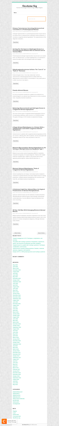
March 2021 (16, 312)
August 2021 (16, 305)
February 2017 (16, 369)
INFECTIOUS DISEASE (19, 398)
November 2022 (17, 297)
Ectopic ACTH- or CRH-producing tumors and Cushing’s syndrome (29, 251)
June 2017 (15, 362)
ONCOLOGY (16, 402)
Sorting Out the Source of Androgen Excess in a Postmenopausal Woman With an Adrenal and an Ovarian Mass (29, 50)
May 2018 (15, 347)
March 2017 (16, 367)
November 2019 (17, 324)
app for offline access (29, 424)
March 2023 (16, 292)
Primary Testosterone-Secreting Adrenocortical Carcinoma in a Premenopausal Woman (28, 28)
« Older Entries (17, 233)
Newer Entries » (41, 233)
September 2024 (17, 281)
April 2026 (15, 266)
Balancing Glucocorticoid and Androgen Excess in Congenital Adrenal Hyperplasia (29, 108)
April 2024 (15, 285)
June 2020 (15, 318)
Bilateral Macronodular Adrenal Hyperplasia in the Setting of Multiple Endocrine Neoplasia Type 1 (29, 148)
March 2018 (16, 349)
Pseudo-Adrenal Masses (20, 90)
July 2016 (15, 381)
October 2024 (16, 280)
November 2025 (17, 270)
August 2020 (16, 317)
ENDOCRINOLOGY (27, 31)
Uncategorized (16, 403)
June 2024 (15, 283)
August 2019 (16, 329)
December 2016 (17, 372)
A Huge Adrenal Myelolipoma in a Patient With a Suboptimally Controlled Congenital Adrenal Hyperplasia (28, 128)
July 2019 (15, 330)
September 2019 (17, 327)
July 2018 (15, 345)
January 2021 (16, 313)
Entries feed (16, 414)
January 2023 (16, 293)
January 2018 (16, 350)
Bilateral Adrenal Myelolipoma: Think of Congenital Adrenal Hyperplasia (26, 169)
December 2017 (17, 352)
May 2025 (15, 276)
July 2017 (15, 361)
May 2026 (15, 265)
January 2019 (16, 339)
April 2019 (15, 335)
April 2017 (15, 366)
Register (15, 411)
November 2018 (17, 340)
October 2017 (16, 356)
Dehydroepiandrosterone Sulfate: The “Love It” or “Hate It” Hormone (29, 70)
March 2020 (16, 322)
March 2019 (16, 337)
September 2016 (17, 377)
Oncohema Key (29, 5)
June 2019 (15, 332)
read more (15, 42)
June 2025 (15, 275)
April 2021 (15, 310)
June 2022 (15, 302)
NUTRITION (16, 400)
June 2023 (15, 288)
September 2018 (17, 344)
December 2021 (17, 303)
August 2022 (16, 300)
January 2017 (16, 371)
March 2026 (16, 268)
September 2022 (17, 298)
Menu (15, 12)
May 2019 (15, 334)
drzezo (20, 31)
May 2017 (15, 364)
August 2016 (16, 379)
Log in (14, 412)
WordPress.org (16, 418)
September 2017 (17, 357)
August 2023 (16, 286)
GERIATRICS (16, 393)
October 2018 (16, 342)
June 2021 (15, 308)
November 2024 (17, 278)
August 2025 (16, 271)
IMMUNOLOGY (16, 397)
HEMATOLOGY (17, 395)
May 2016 (15, 384)
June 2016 (15, 382)
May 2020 (15, 320)
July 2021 (15, 307)
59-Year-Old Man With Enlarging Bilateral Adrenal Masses (29, 210)
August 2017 (16, 359)
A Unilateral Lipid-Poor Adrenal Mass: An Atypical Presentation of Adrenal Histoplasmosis (29, 189)
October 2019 (16, 325)
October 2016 (16, 376)
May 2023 (15, 290)
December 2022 (17, 295)
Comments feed (17, 416)
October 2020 (16, 315)
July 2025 (15, 273)
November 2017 (17, 354)
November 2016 (17, 374)
